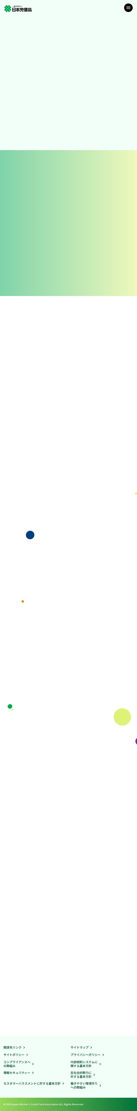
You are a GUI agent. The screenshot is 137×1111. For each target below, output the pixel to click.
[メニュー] (128, 7)
